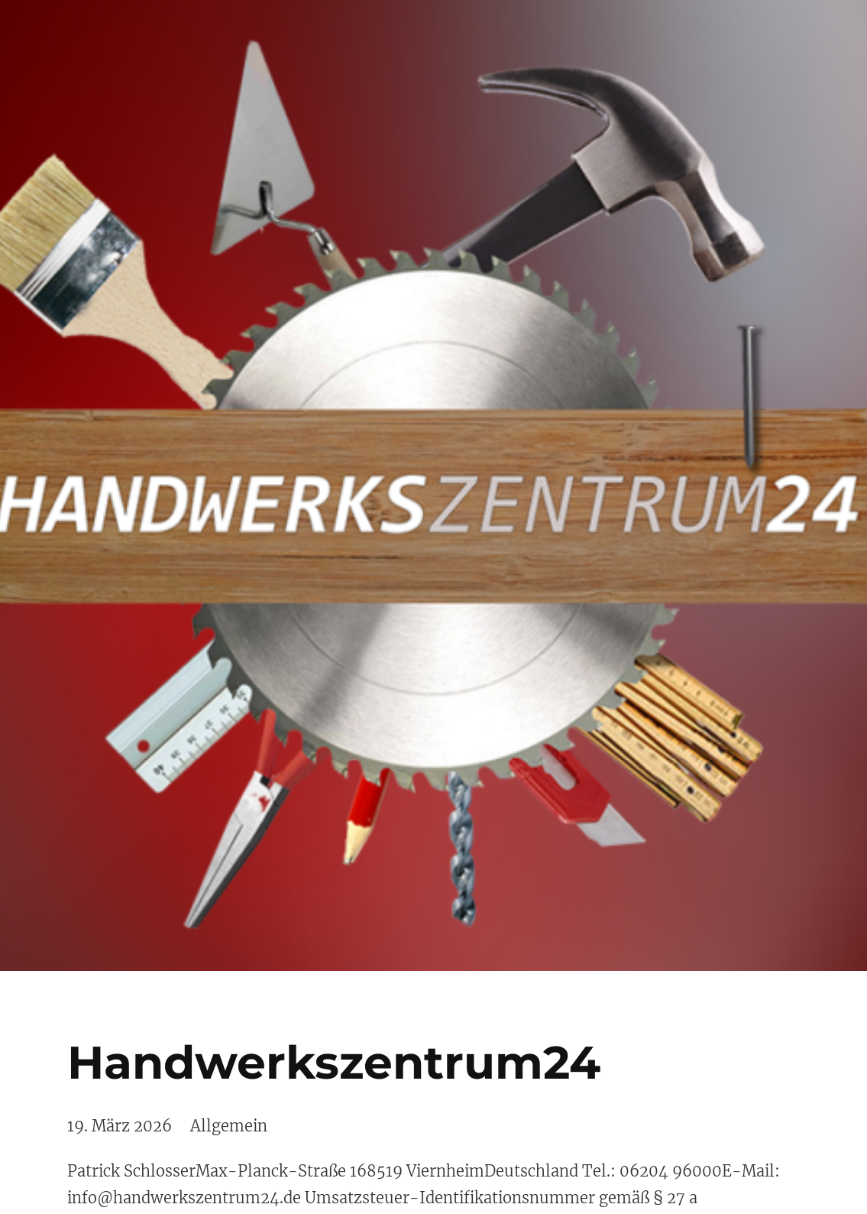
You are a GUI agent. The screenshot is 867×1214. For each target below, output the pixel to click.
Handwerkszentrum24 (333, 1062)
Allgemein (228, 1125)
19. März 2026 (119, 1125)
